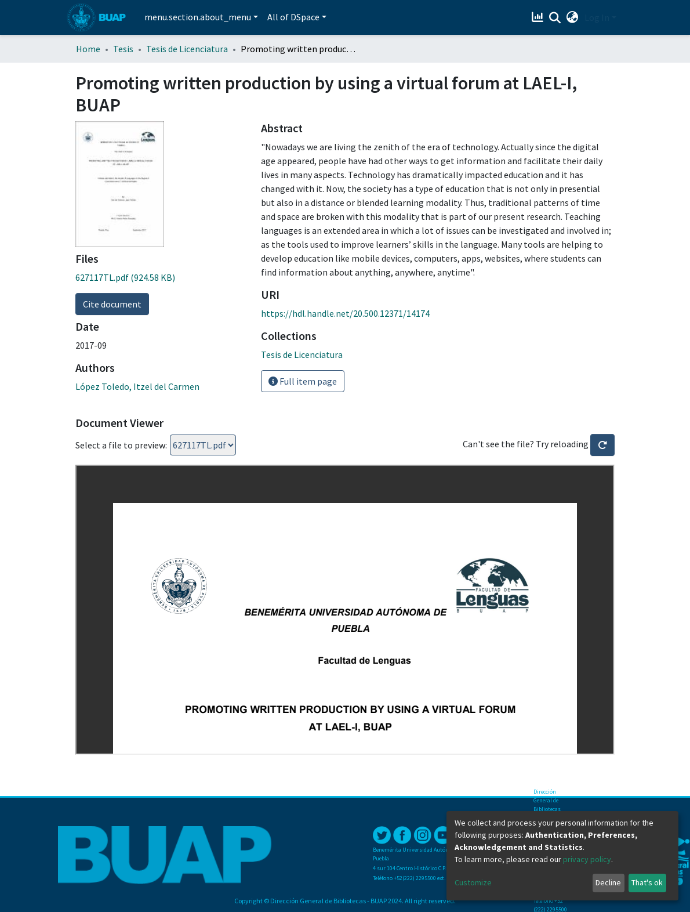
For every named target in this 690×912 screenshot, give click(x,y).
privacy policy (587, 859)
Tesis (123, 49)
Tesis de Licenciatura (187, 49)
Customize (473, 882)
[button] (572, 17)
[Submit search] (555, 18)
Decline (608, 882)
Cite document (112, 304)
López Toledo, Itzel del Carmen (137, 386)
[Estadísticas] (539, 17)
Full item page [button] (302, 381)
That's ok (647, 882)
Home (88, 49)
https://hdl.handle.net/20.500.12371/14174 (345, 313)
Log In (596, 17)
